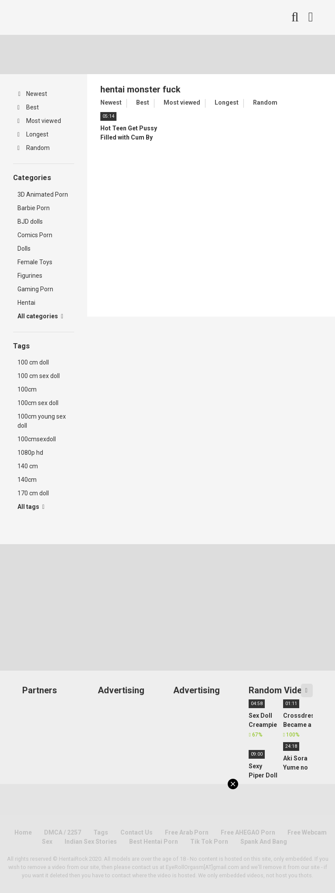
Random (33, 147)
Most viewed (39, 120)
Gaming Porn (35, 289)
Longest (32, 134)
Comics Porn (34, 235)
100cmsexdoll (36, 439)
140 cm (27, 466)
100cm (27, 389)
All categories (40, 316)
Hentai (26, 302)
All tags (30, 506)
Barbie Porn (33, 208)
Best (28, 107)
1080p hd (30, 452)
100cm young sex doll (41, 421)
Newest (32, 93)
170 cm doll (33, 493)
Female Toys (34, 262)
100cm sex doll (37, 402)
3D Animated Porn (42, 194)
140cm (27, 479)
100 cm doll (33, 362)
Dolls (24, 248)
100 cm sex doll (38, 375)
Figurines (29, 275)
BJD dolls (30, 221)
